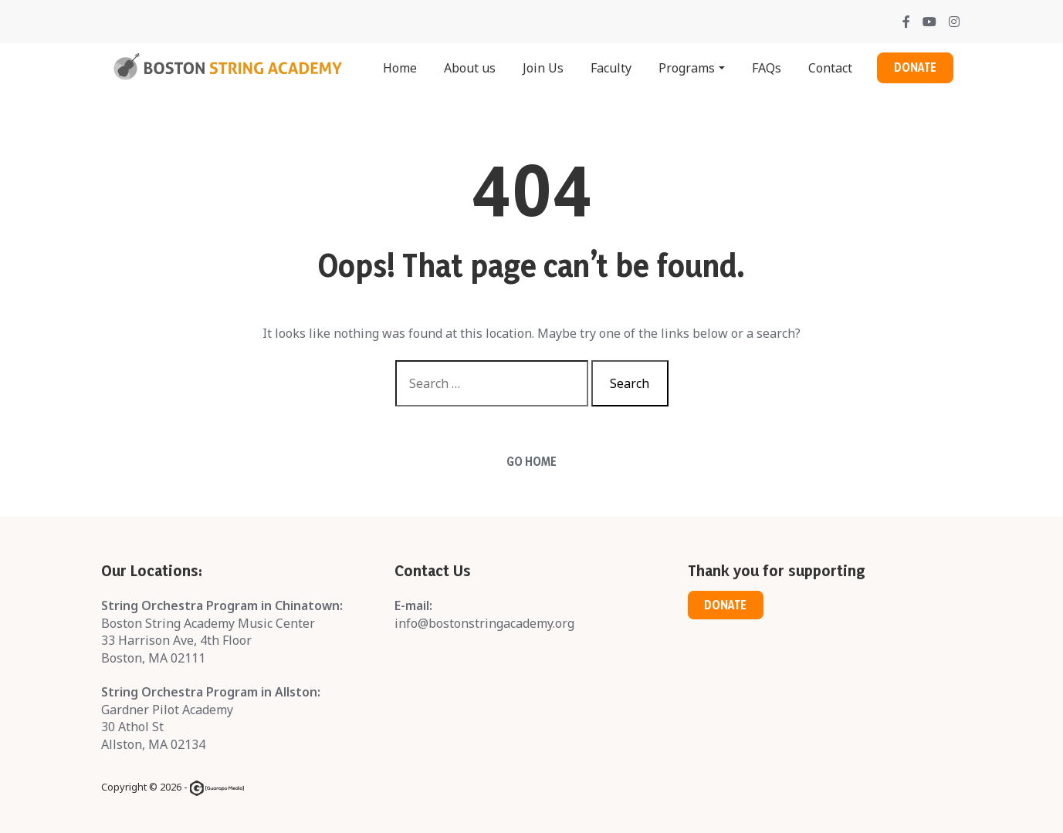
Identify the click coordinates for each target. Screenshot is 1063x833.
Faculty (611, 67)
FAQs (766, 67)
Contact (830, 67)
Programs (686, 67)
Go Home (531, 461)
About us (470, 67)
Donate (915, 67)
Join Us (543, 67)
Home (400, 67)
